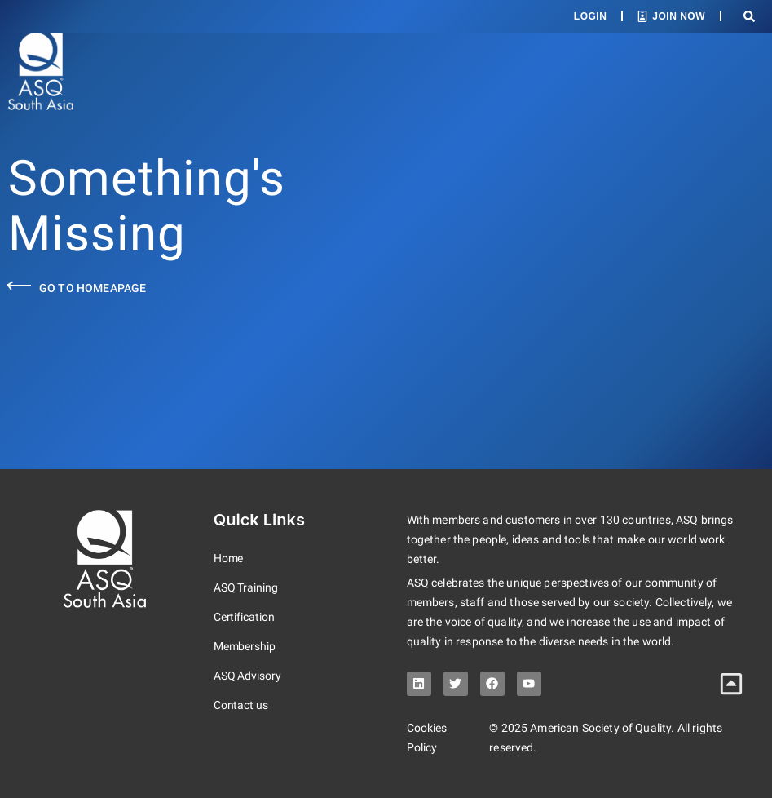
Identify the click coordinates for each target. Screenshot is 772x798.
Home (229, 558)
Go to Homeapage (92, 288)
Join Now (678, 16)
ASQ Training (246, 587)
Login (590, 16)
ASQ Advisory (247, 675)
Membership (245, 646)
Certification (244, 616)
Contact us (241, 705)
